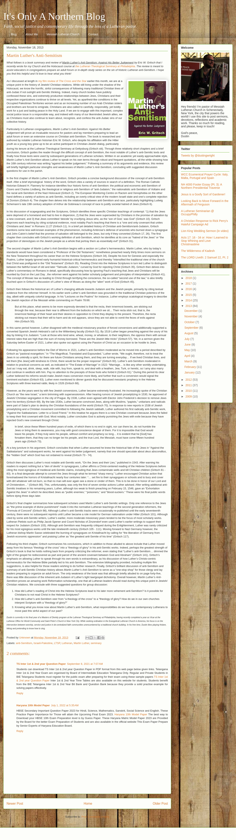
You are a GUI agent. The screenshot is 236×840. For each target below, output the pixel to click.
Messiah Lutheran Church (63, 34)
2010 (189, 390)
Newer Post (15, 803)
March (188, 361)
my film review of (62, 81)
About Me (31, 34)
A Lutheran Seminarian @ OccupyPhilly (197, 212)
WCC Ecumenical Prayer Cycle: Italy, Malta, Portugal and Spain (204, 176)
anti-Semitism (24, 643)
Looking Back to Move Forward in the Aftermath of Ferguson (204, 202)
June (187, 344)
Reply (19, 693)
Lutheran (67, 643)
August (189, 333)
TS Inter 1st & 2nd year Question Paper (41, 663)
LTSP (57, 643)
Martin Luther (81, 643)
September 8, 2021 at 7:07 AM (85, 663)
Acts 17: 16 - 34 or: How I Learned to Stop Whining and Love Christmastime (204, 241)
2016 (189, 289)
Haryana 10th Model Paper (33, 705)
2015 (189, 294)
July (187, 339)
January (190, 372)
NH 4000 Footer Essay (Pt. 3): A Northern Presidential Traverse (201, 186)
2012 (189, 379)
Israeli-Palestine (43, 643)
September (191, 327)
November (191, 316)
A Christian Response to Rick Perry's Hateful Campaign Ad (204, 222)
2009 (189, 396)
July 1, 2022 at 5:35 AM (65, 705)
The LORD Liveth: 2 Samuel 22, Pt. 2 (204, 257)
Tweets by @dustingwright (198, 155)
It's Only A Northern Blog (54, 16)
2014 (189, 300)
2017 (189, 283)
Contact (93, 34)
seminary (96, 643)
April (187, 355)
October (190, 322)
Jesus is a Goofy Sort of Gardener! (203, 194)
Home (88, 803)
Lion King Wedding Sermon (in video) (205, 231)
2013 (189, 306)
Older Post (160, 803)
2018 (189, 278)
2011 (189, 385)
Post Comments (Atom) (95, 816)
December (191, 310)
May (187, 350)
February (190, 367)
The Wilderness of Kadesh (198, 250)
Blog (14, 34)
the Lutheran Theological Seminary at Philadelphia (105, 66)
